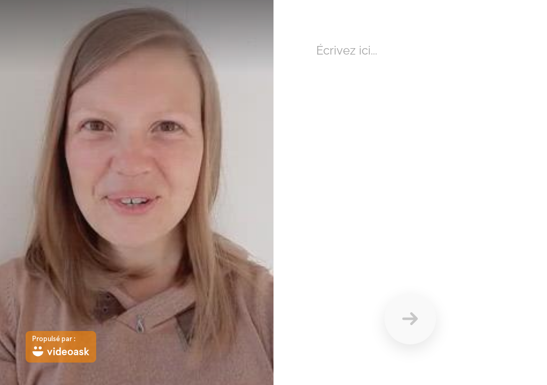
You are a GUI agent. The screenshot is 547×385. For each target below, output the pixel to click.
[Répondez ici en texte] (410, 144)
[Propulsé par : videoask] (61, 347)
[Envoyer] (410, 318)
